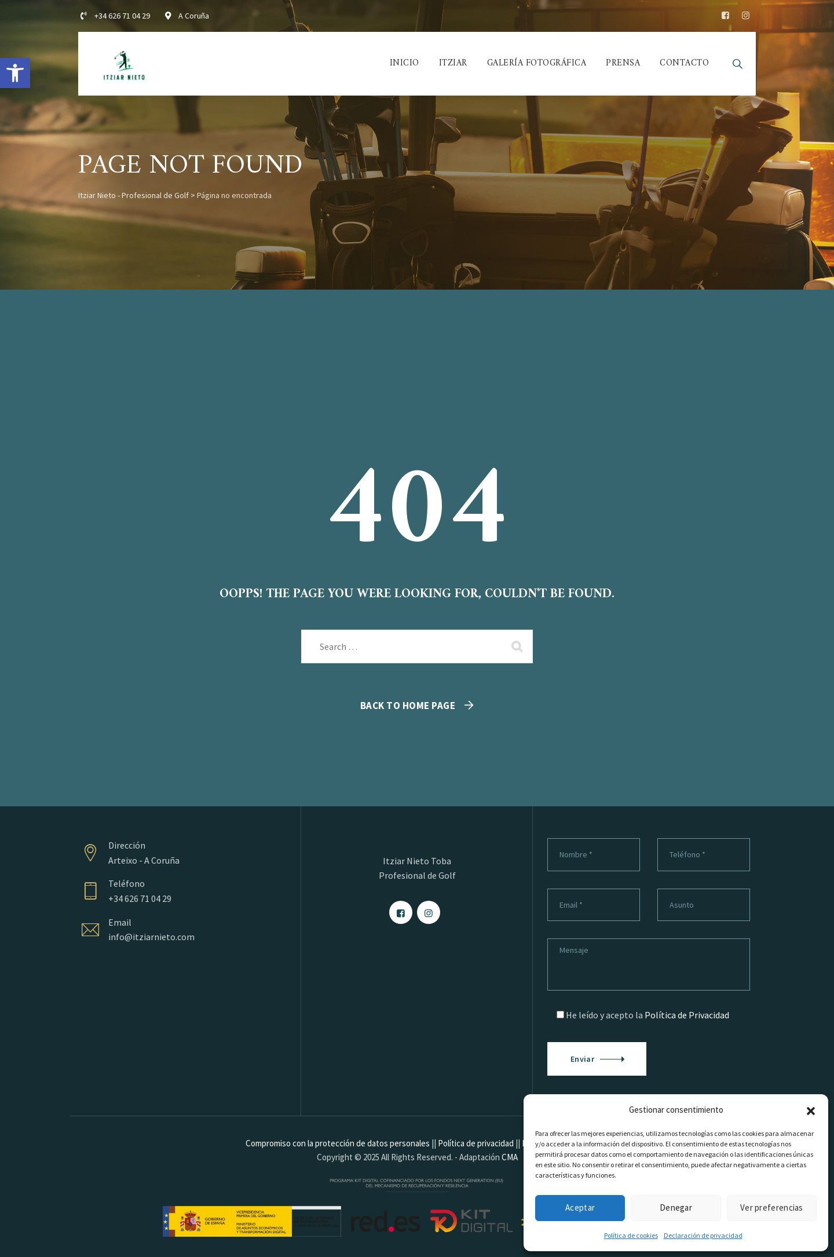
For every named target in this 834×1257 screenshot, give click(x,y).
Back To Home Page (408, 705)
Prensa (623, 63)
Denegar (676, 1207)
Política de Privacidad (687, 1015)
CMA (510, 1157)
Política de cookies (631, 1235)
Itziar (453, 63)
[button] (15, 73)
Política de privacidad (476, 1143)
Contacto (684, 63)
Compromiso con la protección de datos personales (338, 1143)
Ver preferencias (771, 1207)
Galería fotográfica (537, 63)
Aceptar (580, 1207)
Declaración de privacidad (703, 1235)
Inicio (404, 63)
